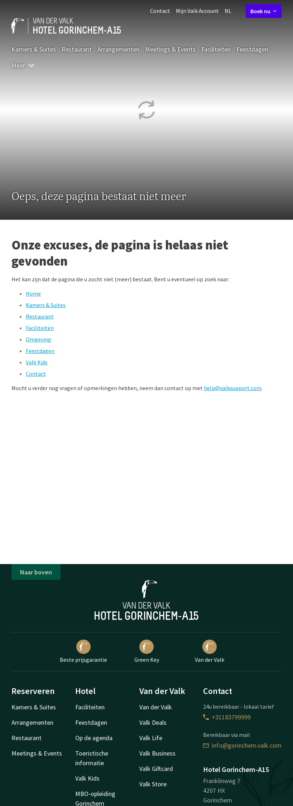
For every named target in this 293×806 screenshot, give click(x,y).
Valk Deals (153, 722)
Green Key (146, 651)
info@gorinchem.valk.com (242, 745)
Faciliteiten (216, 49)
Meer (23, 65)
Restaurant (77, 49)
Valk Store (153, 784)
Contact (160, 10)
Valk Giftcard (156, 768)
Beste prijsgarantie (83, 651)
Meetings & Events (170, 49)
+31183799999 (227, 717)
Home (33, 293)
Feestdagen (252, 49)
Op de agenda (93, 738)
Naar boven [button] (36, 572)
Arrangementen (118, 49)
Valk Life (150, 738)
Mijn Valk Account (197, 10)
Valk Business (157, 753)
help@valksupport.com (232, 388)
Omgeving (38, 339)
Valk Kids (37, 362)
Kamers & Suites (33, 49)
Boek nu (263, 11)
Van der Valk (209, 651)
